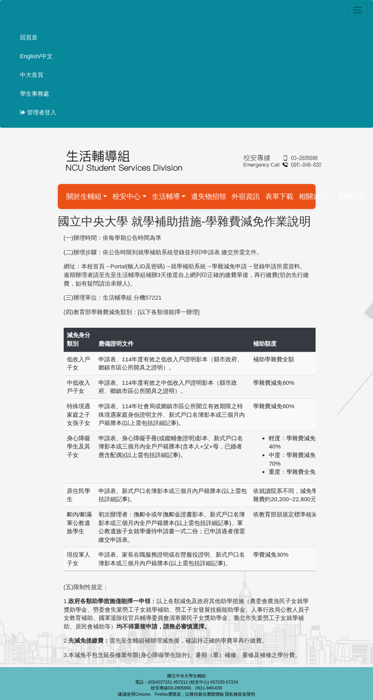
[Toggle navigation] (357, 10)
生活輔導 (166, 196)
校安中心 (126, 196)
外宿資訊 (246, 196)
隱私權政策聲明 (240, 694)
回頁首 (28, 37)
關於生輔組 (84, 196)
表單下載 (279, 196)
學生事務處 (34, 93)
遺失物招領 (208, 196)
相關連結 (313, 196)
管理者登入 (38, 112)
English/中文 (36, 56)
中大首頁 (31, 74)
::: (14, 23)
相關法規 (352, 196)
